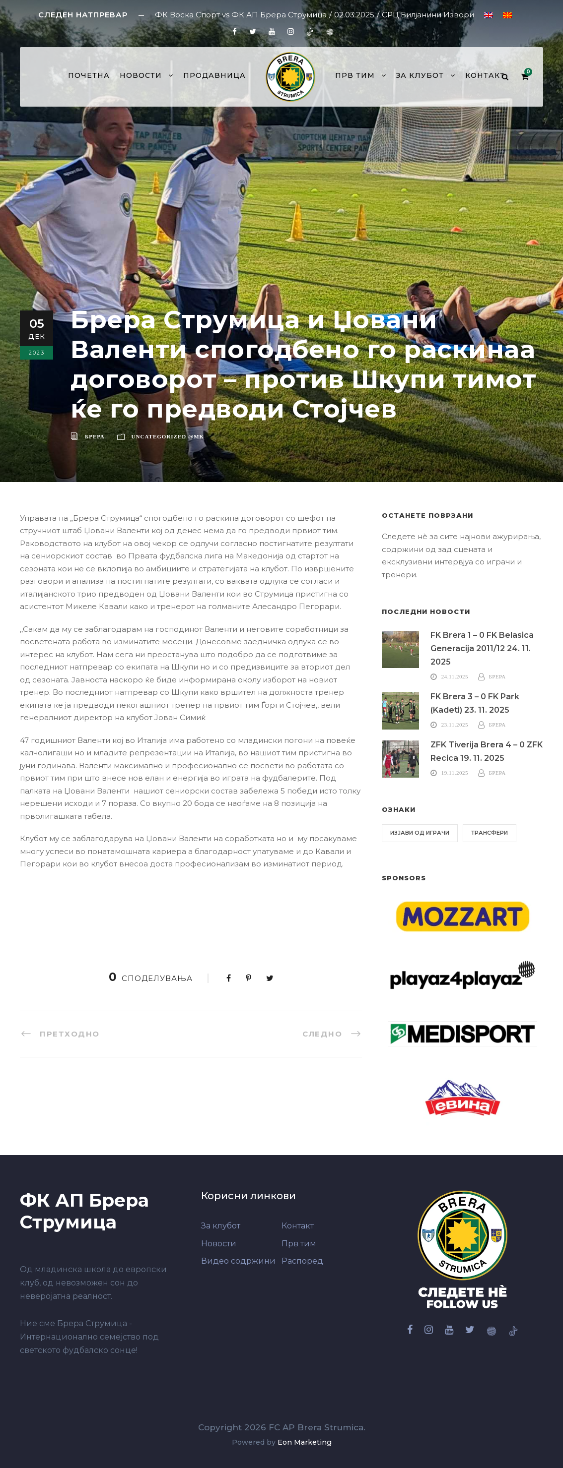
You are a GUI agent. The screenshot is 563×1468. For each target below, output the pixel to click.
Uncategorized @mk (168, 436)
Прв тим (355, 75)
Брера (95, 436)
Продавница (214, 75)
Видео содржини (238, 1261)
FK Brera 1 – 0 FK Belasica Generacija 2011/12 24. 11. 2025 (482, 648)
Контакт (485, 75)
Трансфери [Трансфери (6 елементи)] (489, 832)
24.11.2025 (454, 676)
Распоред (302, 1261)
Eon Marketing (305, 1442)
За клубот (420, 75)
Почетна (89, 75)
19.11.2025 (454, 773)
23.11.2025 (454, 725)
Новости (141, 75)
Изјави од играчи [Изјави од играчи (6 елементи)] (419, 832)
